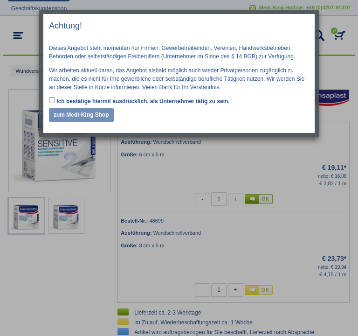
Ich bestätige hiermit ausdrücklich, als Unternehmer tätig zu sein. (139, 101)
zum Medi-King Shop (81, 115)
